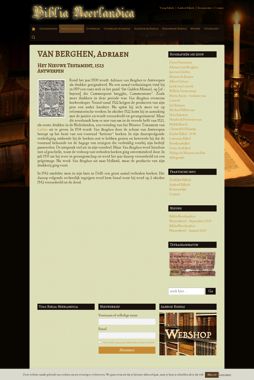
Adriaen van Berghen (183, 67)
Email (102, 329)
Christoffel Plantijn (182, 129)
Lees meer (225, 374)
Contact (219, 8)
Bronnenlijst (205, 8)
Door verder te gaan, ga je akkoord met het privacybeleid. (129, 342)
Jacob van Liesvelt (181, 86)
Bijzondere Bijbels (174, 28)
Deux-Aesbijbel (179, 148)
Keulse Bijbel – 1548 (182, 134)
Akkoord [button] (211, 374)
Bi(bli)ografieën (71, 28)
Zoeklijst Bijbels (180, 180)
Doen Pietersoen (180, 62)
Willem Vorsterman (182, 91)
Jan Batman (177, 105)
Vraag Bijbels (167, 8)
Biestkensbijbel (179, 143)
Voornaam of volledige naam (117, 315)
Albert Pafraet (178, 82)
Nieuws (195, 28)
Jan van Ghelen (179, 72)
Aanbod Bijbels (186, 8)
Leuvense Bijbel (180, 139)
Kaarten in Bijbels (146, 28)
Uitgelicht (211, 28)
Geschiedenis (48, 28)
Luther (42, 129)
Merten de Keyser (181, 77)
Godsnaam (93, 28)
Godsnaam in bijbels (117, 28)
